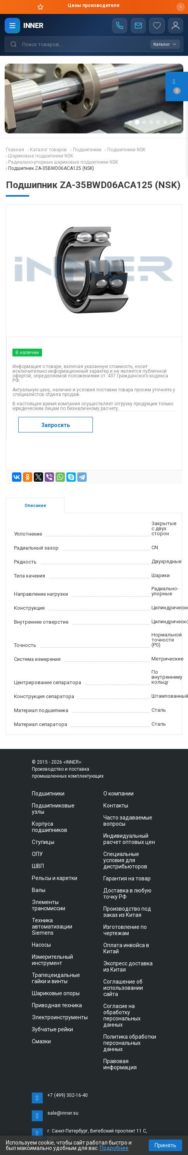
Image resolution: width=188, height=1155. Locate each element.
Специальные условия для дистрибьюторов (125, 860)
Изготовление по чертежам (125, 930)
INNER (33, 25)
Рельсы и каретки (54, 878)
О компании (118, 793)
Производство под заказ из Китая (127, 912)
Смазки (41, 1041)
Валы (38, 890)
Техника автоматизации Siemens (52, 926)
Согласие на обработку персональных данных (122, 1015)
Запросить (55, 425)
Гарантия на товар (127, 878)
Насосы (41, 945)
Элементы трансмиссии (48, 905)
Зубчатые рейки (52, 1029)
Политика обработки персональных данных (129, 1043)
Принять (165, 1145)
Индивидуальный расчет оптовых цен (129, 839)
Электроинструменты (60, 1017)
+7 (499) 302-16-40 (67, 1095)
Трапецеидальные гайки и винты (56, 978)
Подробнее (114, 1148)
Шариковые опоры (56, 993)
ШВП (38, 866)
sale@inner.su (62, 1113)
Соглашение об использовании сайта (123, 988)
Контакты (115, 805)
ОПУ (37, 854)
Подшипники (48, 793)
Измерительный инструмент (52, 960)
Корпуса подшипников (49, 827)
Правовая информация (120, 1064)
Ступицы (43, 842)
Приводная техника (57, 1005)
